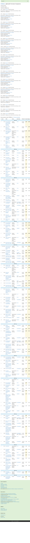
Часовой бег (7, 379)
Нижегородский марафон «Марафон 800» (8, 253)
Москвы (9, 494)
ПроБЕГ (2, 1)
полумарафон (19, 205)
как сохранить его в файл (10, 16)
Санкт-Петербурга (14, 494)
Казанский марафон (8, 317)
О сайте (2, 483)
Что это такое (3, 508)
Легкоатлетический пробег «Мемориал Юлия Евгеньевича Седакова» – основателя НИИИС (8, 277)
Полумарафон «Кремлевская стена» (8, 338)
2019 (9, 497)
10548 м (18, 211)
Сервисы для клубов (4, 484)
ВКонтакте (9, 488)
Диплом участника (3, 16)
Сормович (6, 104)
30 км (17, 190)
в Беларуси (17, 501)
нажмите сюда (3, 517)
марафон (18, 195)
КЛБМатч (3, 3)
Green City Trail (8, 280)
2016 (14, 497)
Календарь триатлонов (4, 495)
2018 (11, 497)
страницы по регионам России (18, 488)
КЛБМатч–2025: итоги (4, 509)
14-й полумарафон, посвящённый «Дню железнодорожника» (8, 358)
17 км (17, 179)
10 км (17, 121)
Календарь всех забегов (4, 493)
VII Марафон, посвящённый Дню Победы (8, 473)
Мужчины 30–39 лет (9, 35)
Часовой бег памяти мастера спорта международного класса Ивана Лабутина (8, 407)
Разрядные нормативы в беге (5, 502)
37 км (17, 267)
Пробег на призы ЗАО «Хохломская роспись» (8, 315)
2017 (12, 497)
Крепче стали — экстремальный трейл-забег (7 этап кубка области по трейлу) (8, 291)
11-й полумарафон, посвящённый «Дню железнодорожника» (8, 456)
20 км (17, 183)
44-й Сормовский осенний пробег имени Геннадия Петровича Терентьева (8, 185)
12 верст (18, 167)
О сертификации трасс (4, 498)
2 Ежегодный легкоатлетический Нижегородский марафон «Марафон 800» (8, 230)
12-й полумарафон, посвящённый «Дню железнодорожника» (8, 424)
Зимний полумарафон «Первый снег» (8, 326)
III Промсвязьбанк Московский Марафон (8, 386)
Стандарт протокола (4, 503)
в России (14, 501)
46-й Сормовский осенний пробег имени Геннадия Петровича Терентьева (8, 123)
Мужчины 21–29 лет (9, 84)
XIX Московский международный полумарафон (8, 477)
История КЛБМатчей (4, 510)
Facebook (12, 488)
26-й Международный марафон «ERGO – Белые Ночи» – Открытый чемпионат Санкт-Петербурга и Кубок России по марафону (8, 397)
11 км (17, 237)
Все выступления (16, 117)
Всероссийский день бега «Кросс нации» (8, 226)
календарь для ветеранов (11, 493)
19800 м (18, 265)
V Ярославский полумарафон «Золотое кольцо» (8, 300)
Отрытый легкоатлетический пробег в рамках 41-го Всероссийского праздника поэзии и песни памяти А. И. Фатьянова (8, 429)
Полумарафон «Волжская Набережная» (8, 442)
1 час (17, 379)
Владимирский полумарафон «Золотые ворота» (8, 259)
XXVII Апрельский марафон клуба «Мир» (8, 411)
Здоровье (6, 9)
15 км (17, 126)
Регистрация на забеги (4, 485)
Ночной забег (7, 155)
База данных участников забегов (5, 496)
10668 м (18, 319)
